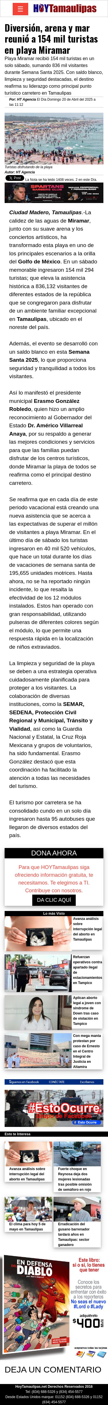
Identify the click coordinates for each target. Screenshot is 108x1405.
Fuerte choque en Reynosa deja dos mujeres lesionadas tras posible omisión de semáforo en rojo (75, 1179)
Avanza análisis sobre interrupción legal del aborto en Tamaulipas (87, 929)
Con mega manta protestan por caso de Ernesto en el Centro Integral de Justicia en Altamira (87, 1051)
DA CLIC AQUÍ (54, 900)
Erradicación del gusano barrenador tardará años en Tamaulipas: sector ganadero (74, 1234)
